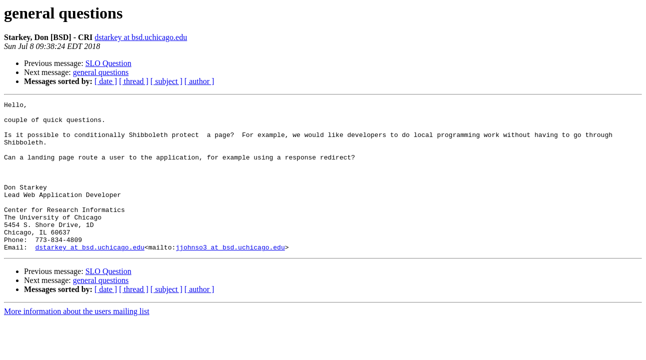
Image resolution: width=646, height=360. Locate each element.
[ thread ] (133, 81)
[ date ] (105, 81)
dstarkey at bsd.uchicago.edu (140, 37)
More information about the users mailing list (77, 341)
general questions (101, 72)
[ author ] (199, 81)
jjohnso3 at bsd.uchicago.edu (230, 277)
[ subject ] (166, 81)
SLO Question (109, 63)
